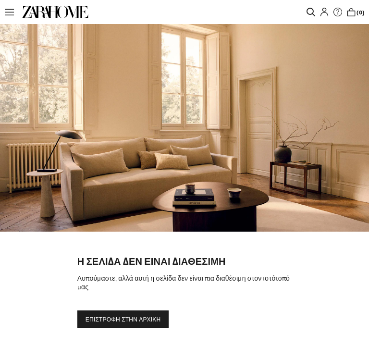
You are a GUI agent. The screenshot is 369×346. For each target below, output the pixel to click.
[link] (55, 12)
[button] (12, 12)
